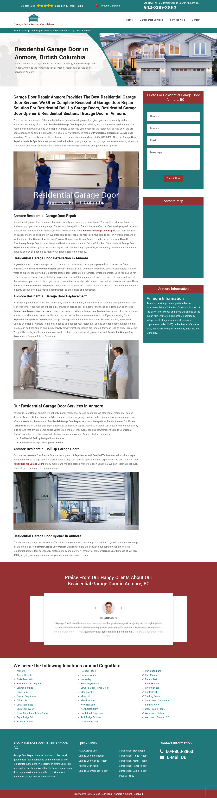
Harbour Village (89, 675)
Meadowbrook (88, 700)
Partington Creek (89, 721)
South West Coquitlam (157, 700)
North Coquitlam (89, 709)
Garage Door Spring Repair (92, 761)
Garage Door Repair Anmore (37, 30)
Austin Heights (24, 675)
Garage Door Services (151, 20)
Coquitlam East (25, 704)
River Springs (152, 688)
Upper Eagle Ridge (155, 709)
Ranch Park (151, 679)
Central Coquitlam (26, 696)
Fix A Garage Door (87, 750)
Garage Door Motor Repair (133, 761)
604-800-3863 (160, 7)
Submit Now (173, 178)
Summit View (152, 704)
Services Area (177, 20)
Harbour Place (88, 671)
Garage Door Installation (91, 756)
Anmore (21, 671)
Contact (196, 20)
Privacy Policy (126, 776)
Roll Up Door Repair (88, 766)
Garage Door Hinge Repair (133, 756)
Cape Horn (22, 692)
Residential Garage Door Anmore (72, 30)
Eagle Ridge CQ (25, 717)
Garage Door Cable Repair (133, 771)
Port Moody (151, 675)
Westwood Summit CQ (157, 717)
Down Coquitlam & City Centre (32, 713)
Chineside (22, 700)
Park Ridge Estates (91, 717)
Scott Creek (151, 692)
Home (129, 20)
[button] (99, 608)
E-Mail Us (176, 757)
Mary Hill (85, 696)
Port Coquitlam (153, 671)
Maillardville (87, 692)
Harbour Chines (25, 721)
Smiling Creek (152, 696)
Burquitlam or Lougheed (29, 683)
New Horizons (88, 704)
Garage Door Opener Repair (93, 771)
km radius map (173, 240)
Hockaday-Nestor (90, 683)
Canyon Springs (25, 688)
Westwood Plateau (155, 713)
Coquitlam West (25, 709)
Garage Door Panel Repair (133, 766)
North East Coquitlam (92, 713)
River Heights (152, 683)
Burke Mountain (25, 679)
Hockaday (86, 679)
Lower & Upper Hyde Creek (95, 688)
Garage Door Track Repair (132, 750)
